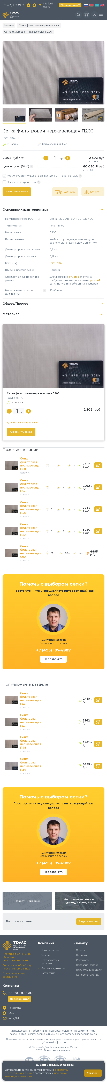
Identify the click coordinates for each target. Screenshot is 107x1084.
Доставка (82, 955)
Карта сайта (48, 973)
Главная (9, 25)
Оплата (80, 950)
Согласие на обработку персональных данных (17, 967)
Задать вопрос (88, 921)
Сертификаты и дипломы (50, 962)
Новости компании (27, 900)
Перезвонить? (70, 5)
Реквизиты (82, 960)
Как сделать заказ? (87, 974)
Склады (45, 955)
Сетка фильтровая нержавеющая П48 (30, 742)
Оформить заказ (17, 191)
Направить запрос (87, 965)
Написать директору (89, 969)
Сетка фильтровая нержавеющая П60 (30, 464)
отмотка (74, 276)
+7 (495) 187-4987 (13, 5)
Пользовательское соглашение (14, 975)
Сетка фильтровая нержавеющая (39, 25)
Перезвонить (53, 659)
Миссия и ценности (53, 968)
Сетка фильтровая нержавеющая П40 (30, 508)
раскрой (95, 280)
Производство (50, 950)
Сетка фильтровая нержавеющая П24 (30, 764)
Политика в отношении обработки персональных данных (17, 957)
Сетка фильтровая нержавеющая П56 (30, 698)
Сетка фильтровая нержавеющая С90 (30, 551)
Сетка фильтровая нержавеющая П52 (30, 486)
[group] (53, 72)
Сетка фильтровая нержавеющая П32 (30, 529)
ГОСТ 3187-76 (58, 263)
